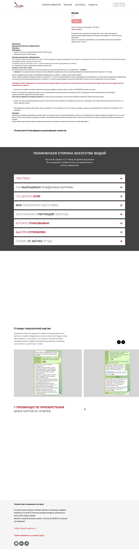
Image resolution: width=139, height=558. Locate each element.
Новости (92, 5)
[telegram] (26, 552)
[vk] (21, 552)
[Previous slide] (119, 351)
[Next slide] (123, 351)
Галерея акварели (51, 5)
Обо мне (68, 5)
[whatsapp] (16, 552)
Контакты (80, 5)
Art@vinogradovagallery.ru (25, 537)
